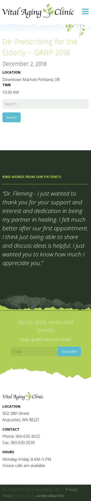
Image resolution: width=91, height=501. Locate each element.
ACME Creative (50, 496)
